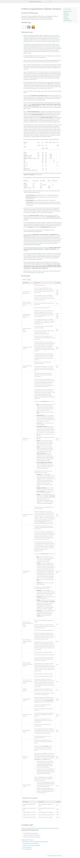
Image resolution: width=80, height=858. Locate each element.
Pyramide (51, 828)
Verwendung (66, 15)
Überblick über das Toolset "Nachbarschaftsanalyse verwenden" (36, 841)
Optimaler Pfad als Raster (35, 240)
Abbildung (66, 13)
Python (29, 279)
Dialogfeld (24, 279)
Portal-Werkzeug (29, 35)
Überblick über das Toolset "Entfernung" (31, 843)
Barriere (35, 259)
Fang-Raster (47, 262)
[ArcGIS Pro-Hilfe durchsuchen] (39, 2)
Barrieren (25, 91)
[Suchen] (49, 1)
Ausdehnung (39, 230)
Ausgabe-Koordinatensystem (42, 828)
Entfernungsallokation (27, 847)
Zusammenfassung (67, 11)
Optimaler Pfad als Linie (47, 240)
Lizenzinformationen (68, 20)
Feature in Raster (33, 83)
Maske (39, 253)
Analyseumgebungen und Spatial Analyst (35, 272)
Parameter (66, 16)
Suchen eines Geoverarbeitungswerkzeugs (31, 845)
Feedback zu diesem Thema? (55, 855)
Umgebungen (66, 18)
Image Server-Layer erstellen (49, 45)
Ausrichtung (44, 173)
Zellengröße (42, 75)
